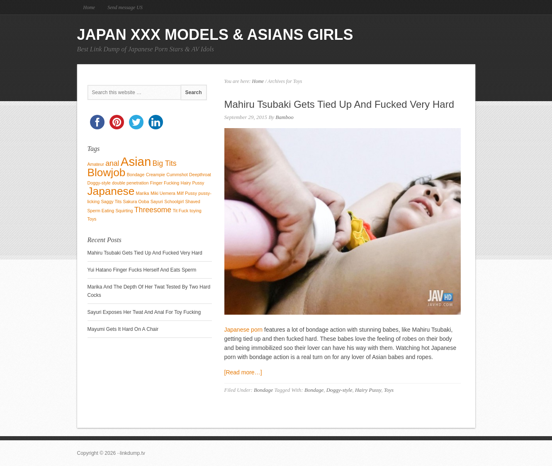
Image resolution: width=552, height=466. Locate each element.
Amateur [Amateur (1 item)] (96, 164)
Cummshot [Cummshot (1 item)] (177, 174)
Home (89, 7)
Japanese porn (243, 329)
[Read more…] (243, 372)
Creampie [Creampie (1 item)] (155, 174)
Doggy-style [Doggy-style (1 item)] (99, 182)
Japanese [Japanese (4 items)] (111, 191)
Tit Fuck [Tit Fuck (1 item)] (180, 210)
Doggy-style (339, 390)
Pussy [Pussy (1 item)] (191, 193)
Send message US (125, 7)
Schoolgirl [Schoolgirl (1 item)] (174, 201)
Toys (389, 390)
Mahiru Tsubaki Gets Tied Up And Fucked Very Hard (339, 104)
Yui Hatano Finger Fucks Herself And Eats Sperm (142, 270)
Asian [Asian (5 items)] (136, 161)
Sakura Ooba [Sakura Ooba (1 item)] (136, 201)
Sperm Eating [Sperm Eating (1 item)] (101, 210)
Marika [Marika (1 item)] (142, 193)
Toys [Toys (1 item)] (92, 218)
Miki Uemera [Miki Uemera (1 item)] (163, 193)
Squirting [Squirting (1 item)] (124, 210)
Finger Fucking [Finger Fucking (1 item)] (164, 182)
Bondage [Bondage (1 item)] (136, 174)
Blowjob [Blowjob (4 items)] (107, 172)
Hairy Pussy (368, 390)
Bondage (263, 390)
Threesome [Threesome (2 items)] (152, 210)
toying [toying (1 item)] (195, 210)
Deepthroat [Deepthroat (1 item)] (200, 174)
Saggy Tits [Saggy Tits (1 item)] (111, 201)
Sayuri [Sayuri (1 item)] (157, 201)
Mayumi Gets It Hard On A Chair (123, 329)
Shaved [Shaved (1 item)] (192, 201)
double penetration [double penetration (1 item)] (130, 182)
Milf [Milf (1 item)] (180, 193)
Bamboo (284, 117)
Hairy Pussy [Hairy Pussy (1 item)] (192, 182)
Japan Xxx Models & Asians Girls (215, 34)
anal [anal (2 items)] (112, 163)
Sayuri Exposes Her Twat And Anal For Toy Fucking (144, 312)
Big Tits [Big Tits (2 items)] (165, 163)
